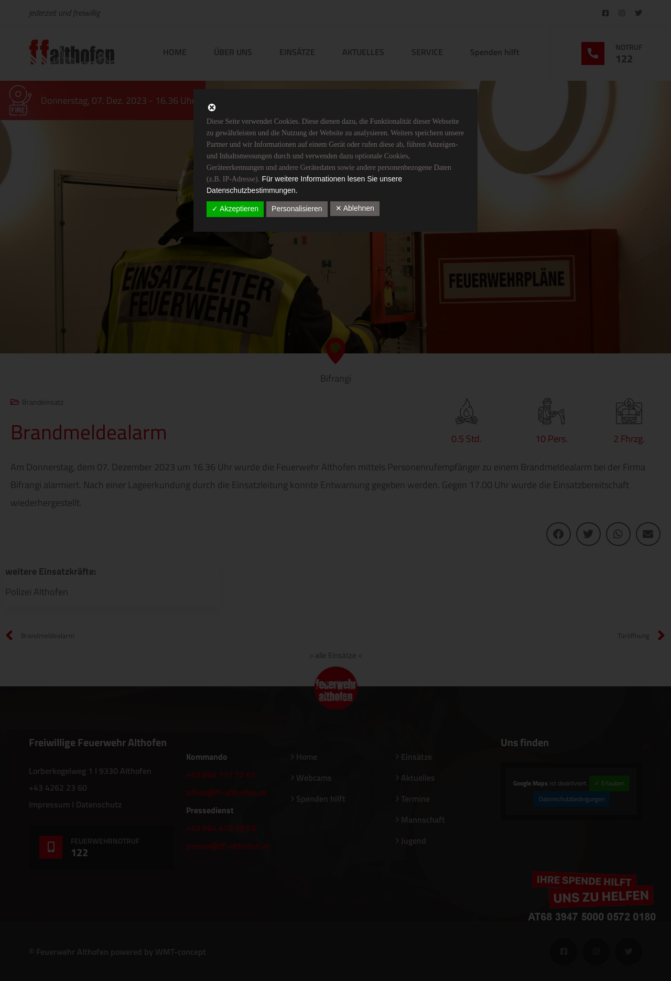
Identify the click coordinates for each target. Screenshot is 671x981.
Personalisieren (297, 208)
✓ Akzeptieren (235, 208)
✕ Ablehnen (355, 208)
